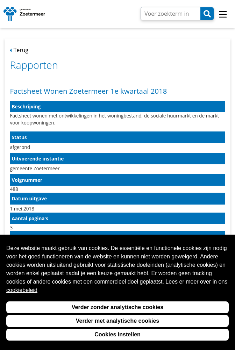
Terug (20, 50)
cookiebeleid (21, 290)
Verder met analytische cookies (117, 321)
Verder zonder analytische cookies (117, 307)
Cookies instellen (117, 334)
